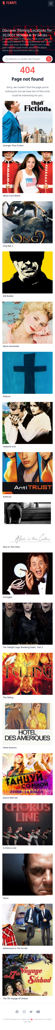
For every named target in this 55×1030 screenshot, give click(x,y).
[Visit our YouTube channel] (38, 1012)
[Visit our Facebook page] (17, 1012)
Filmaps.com (15, 1019)
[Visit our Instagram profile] (24, 1012)
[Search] (24, 58)
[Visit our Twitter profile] (31, 1012)
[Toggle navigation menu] (51, 3)
